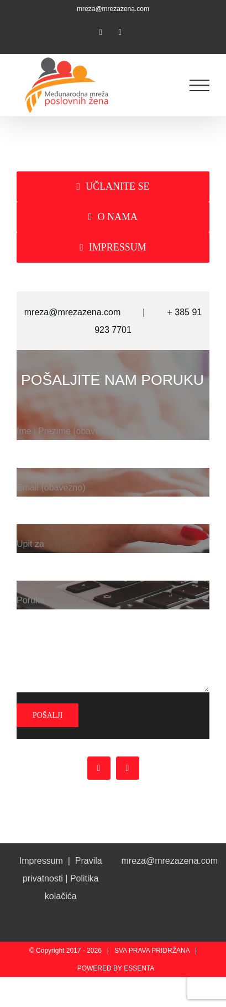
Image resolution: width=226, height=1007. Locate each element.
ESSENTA (139, 968)
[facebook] (99, 768)
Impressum (41, 860)
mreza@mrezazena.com (113, 9)
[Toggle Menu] (200, 86)
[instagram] (127, 768)
